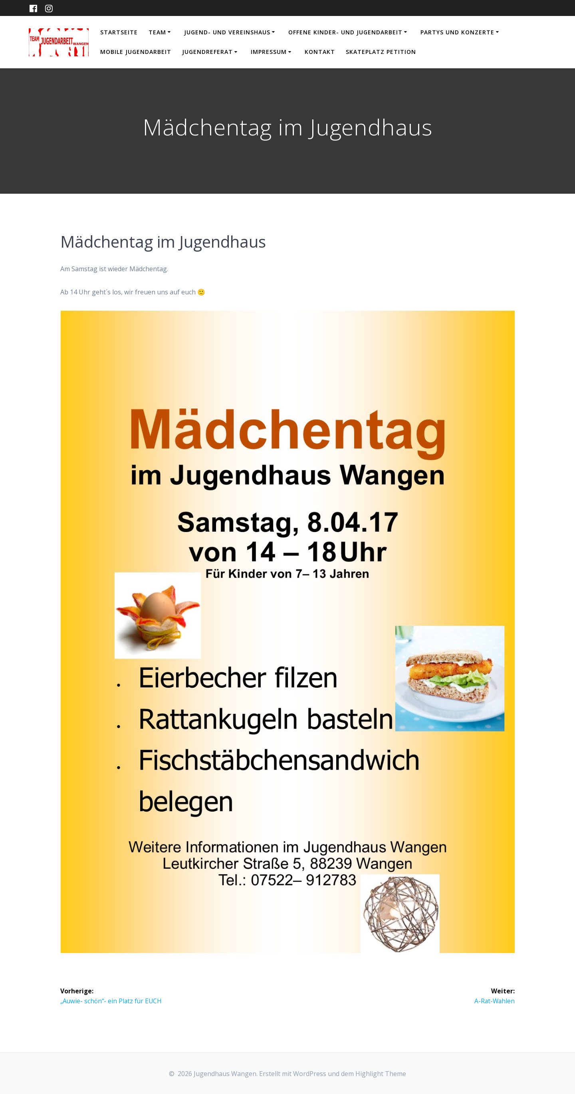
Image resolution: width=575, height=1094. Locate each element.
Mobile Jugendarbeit (135, 52)
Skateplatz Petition (381, 52)
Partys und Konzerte (457, 32)
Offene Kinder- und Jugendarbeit (345, 32)
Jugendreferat (207, 52)
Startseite (119, 32)
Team (157, 32)
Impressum (269, 52)
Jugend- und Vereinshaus (227, 32)
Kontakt (320, 52)
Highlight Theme (380, 1073)
